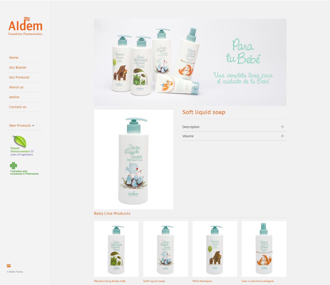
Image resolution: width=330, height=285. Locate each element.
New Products (21, 125)
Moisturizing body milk (110, 281)
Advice (14, 97)
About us (16, 87)
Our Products (19, 77)
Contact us (17, 107)
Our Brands (17, 68)
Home (13, 58)
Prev (274, 214)
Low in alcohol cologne (258, 281)
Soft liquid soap (154, 281)
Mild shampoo (202, 281)
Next (282, 214)
